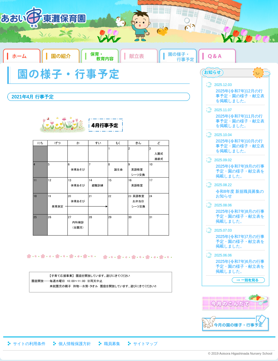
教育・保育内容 (100, 55)
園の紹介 (61, 55)
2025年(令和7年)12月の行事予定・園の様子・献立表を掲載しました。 (240, 96)
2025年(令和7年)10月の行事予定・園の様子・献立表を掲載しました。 (240, 146)
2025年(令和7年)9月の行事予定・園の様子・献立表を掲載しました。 (240, 171)
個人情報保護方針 (74, 343)
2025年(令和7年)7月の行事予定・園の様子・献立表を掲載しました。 (240, 241)
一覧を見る (248, 280)
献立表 (139, 55)
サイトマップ (145, 343)
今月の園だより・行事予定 (235, 324)
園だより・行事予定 (178, 55)
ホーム (21, 55)
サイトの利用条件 (29, 343)
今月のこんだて (235, 302)
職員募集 (112, 343)
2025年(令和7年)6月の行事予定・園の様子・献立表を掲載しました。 (240, 266)
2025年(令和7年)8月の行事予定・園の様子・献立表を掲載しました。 (240, 216)
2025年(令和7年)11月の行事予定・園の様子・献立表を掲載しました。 (240, 121)
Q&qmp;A (217, 55)
